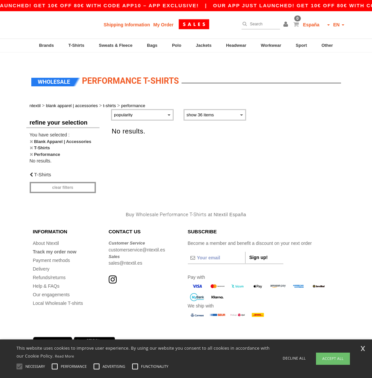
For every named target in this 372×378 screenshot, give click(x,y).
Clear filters (62, 176)
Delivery (41, 258)
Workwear (271, 45)
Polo (176, 45)
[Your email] (216, 247)
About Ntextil (46, 232)
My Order (163, 24)
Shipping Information (127, 24)
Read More (64, 356)
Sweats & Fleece (115, 45)
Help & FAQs (46, 275)
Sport (301, 45)
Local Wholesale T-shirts (58, 292)
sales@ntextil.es (125, 252)
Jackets (204, 45)
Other (327, 45)
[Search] (259, 24)
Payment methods (51, 249)
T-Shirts (76, 45)
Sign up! (258, 246)
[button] (286, 24)
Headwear (236, 45)
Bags (152, 45)
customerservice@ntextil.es (137, 239)
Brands (46, 45)
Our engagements (51, 283)
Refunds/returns (49, 266)
